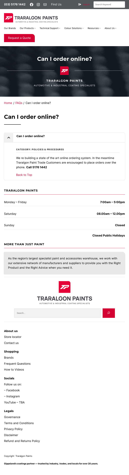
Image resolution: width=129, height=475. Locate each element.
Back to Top (24, 175)
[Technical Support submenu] (59, 28)
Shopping (11, 351)
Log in (86, 4)
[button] (64, 137)
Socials (9, 378)
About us (11, 331)
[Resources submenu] (100, 28)
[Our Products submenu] (35, 28)
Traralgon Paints (64, 80)
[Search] (109, 313)
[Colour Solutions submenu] (83, 28)
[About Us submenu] (115, 28)
